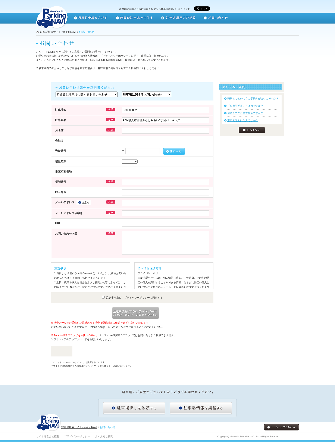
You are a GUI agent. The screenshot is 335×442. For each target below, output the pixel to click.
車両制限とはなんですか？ (242, 120)
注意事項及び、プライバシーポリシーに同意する (132, 297)
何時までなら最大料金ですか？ (245, 113)
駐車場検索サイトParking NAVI (58, 31)
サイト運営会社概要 (47, 436)
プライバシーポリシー (77, 436)
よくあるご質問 (104, 436)
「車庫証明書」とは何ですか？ (245, 105)
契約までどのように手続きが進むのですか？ (253, 98)
